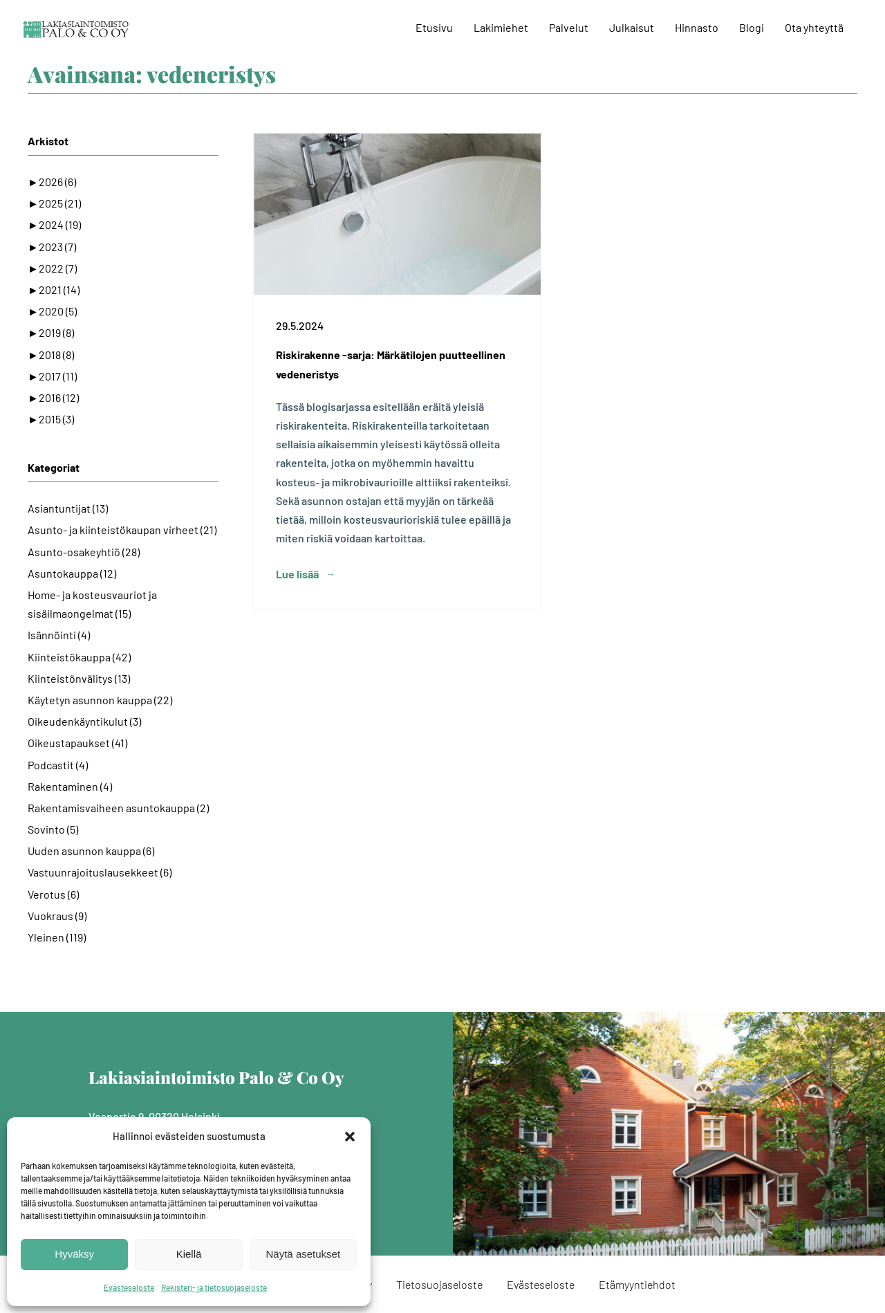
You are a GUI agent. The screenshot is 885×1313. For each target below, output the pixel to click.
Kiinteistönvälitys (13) (79, 678)
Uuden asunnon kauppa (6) (91, 850)
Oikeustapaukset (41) (77, 742)
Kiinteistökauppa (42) (79, 656)
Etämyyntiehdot (637, 1284)
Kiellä (189, 1254)
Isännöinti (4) (59, 634)
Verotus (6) (53, 894)
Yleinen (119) (57, 937)
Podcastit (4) (58, 764)
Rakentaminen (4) (70, 786)
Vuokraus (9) (57, 915)
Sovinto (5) (53, 829)
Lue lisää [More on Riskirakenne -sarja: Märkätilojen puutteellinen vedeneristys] (297, 573)
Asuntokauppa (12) (72, 573)
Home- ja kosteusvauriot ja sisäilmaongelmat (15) (92, 604)
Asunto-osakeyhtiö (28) (84, 551)
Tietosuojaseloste (439, 1284)
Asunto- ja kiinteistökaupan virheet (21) (122, 529)
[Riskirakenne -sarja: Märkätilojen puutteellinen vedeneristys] (397, 214)
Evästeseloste (129, 1287)
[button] (350, 1137)
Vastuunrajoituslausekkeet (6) (99, 872)
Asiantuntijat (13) (68, 508)
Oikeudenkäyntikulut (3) (84, 721)
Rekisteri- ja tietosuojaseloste (214, 1287)
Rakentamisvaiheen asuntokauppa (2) (118, 807)
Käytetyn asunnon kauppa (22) (100, 699)
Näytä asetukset (303, 1254)
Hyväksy (74, 1254)
